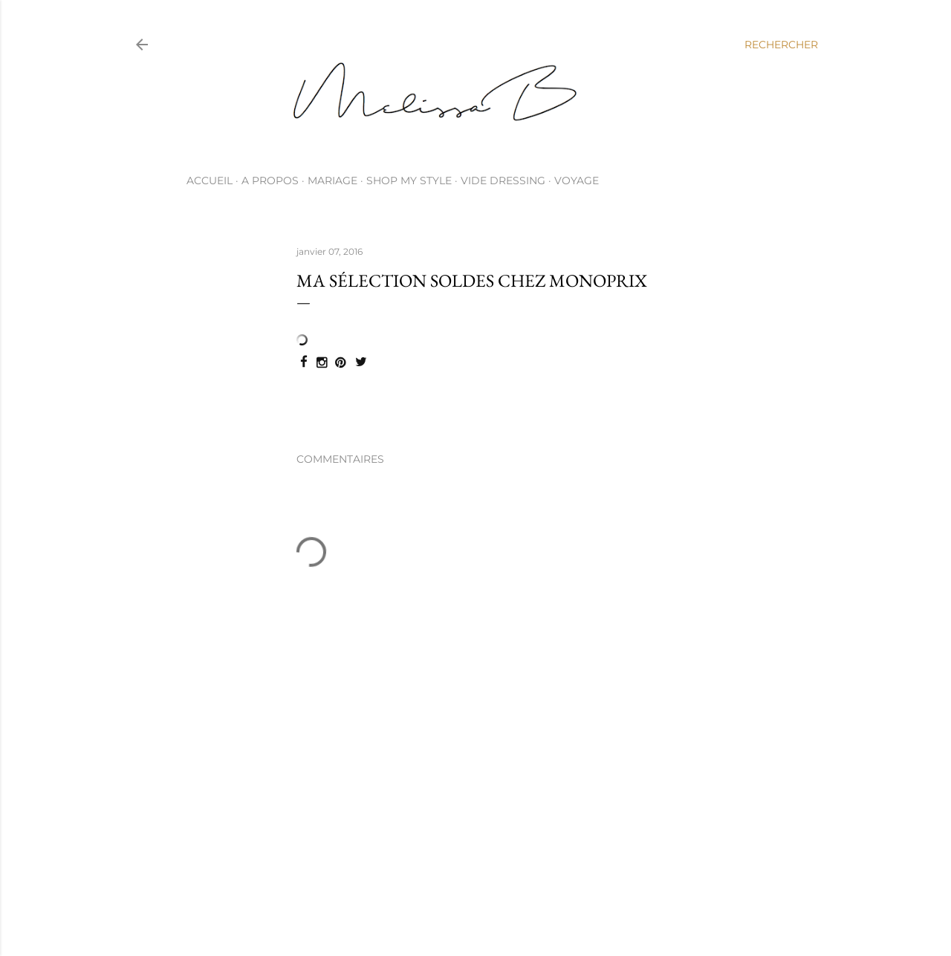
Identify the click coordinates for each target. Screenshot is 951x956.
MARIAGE (332, 180)
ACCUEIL (209, 180)
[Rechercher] (781, 44)
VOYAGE (576, 180)
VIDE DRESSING (503, 180)
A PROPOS (270, 180)
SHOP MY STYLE (409, 180)
